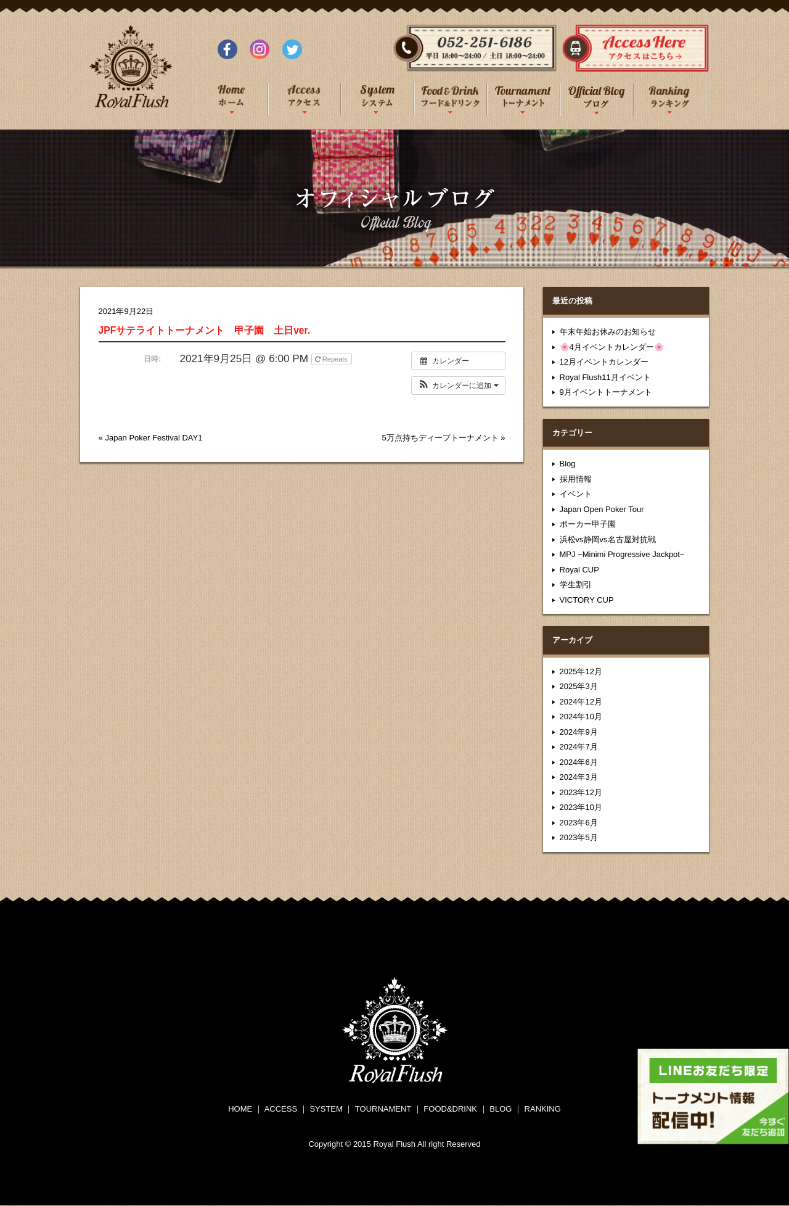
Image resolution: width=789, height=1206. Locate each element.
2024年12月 (581, 701)
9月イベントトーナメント (606, 392)
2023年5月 (579, 837)
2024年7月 (579, 746)
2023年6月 (579, 822)
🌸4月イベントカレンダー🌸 (612, 347)
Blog (568, 463)
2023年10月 (581, 807)
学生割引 (576, 584)
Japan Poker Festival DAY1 (153, 437)
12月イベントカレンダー (604, 361)
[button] (458, 385)
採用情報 (576, 479)
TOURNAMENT (383, 1108)
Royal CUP (579, 569)
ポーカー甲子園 (588, 524)
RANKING (543, 1108)
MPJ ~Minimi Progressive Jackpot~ (622, 554)
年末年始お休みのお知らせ (608, 331)
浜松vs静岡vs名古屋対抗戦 (608, 539)
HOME (240, 1108)
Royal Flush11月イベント (605, 377)
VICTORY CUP (587, 600)
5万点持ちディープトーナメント (440, 437)
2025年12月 (581, 671)
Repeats (332, 359)
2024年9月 (579, 732)
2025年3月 (579, 686)
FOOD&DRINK (450, 1108)
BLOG (500, 1108)
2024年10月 (581, 716)
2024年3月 (579, 777)
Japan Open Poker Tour (602, 509)
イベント (576, 493)
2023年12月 (581, 792)
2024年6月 (579, 762)
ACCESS (280, 1108)
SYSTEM (325, 1108)
